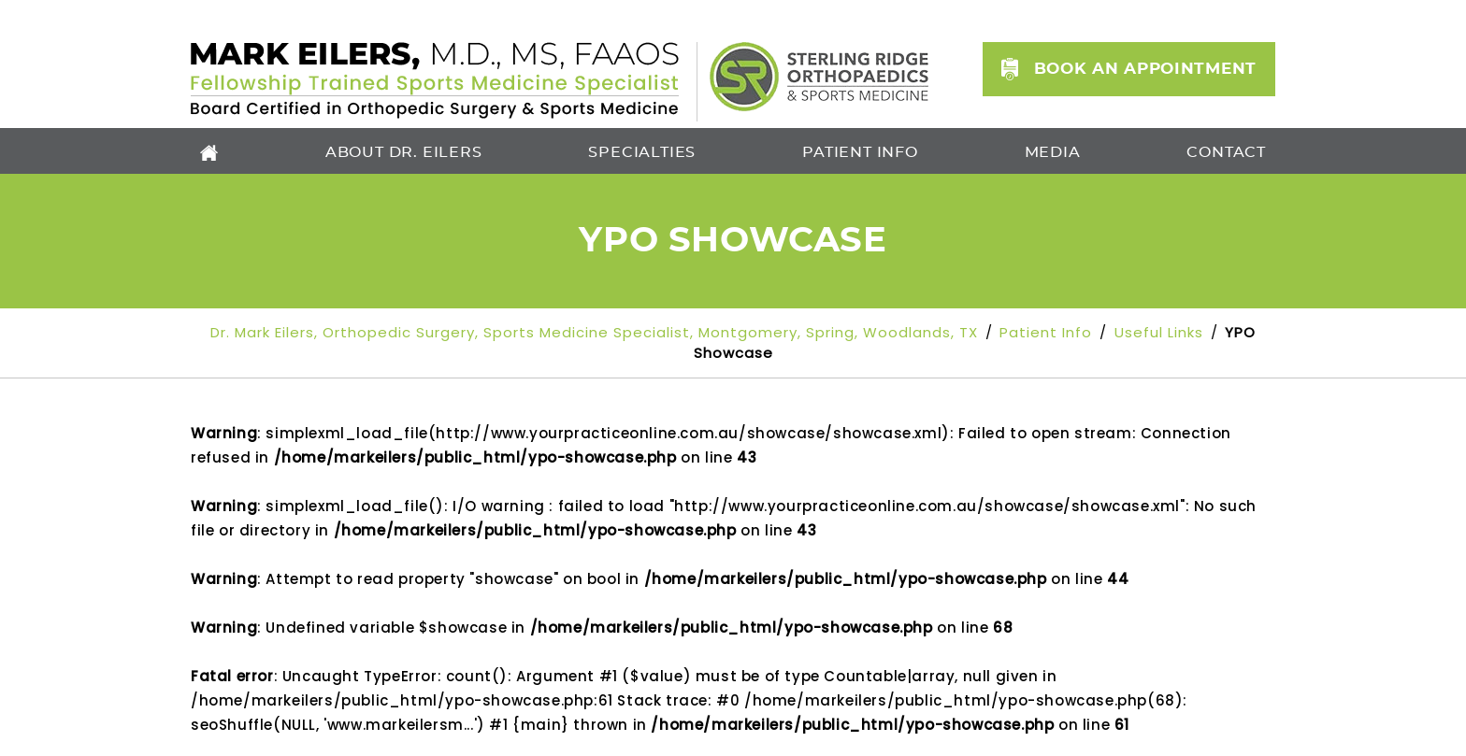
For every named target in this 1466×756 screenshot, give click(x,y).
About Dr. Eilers (403, 152)
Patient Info (860, 152)
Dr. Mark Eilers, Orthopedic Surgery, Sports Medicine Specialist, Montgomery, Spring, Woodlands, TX (596, 332)
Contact (1226, 152)
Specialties (642, 152)
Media (1053, 152)
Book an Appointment (1145, 69)
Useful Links (1159, 332)
